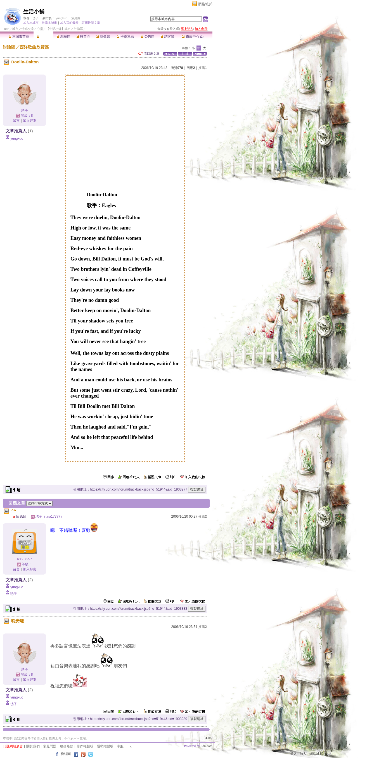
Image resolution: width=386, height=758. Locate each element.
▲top (208, 738)
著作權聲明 (85, 746)
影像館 (103, 37)
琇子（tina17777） (49, 516)
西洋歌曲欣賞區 (34, 47)
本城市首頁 (19, 37)
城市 (15, 28)
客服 (120, 746)
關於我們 (33, 746)
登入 (293, 754)
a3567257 (24, 559)
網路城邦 (205, 4)
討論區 (43, 37)
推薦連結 (125, 37)
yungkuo (61, 18)
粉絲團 (66, 754)
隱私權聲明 (105, 746)
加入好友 (29, 121)
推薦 (202, 68)
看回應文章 (148, 53)
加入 (303, 754)
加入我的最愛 (69, 22)
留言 (16, 121)
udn (6, 28)
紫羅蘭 (75, 18)
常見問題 (49, 746)
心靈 (40, 28)
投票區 (83, 37)
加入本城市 (31, 22)
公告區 (147, 37)
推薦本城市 (49, 22)
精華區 (63, 37)
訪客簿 (167, 37)
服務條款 (66, 746)
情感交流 (28, 28)
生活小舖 (33, 12)
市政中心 (192, 37)
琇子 (35, 18)
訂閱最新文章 (91, 22)
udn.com (206, 746)
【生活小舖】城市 (58, 28)
